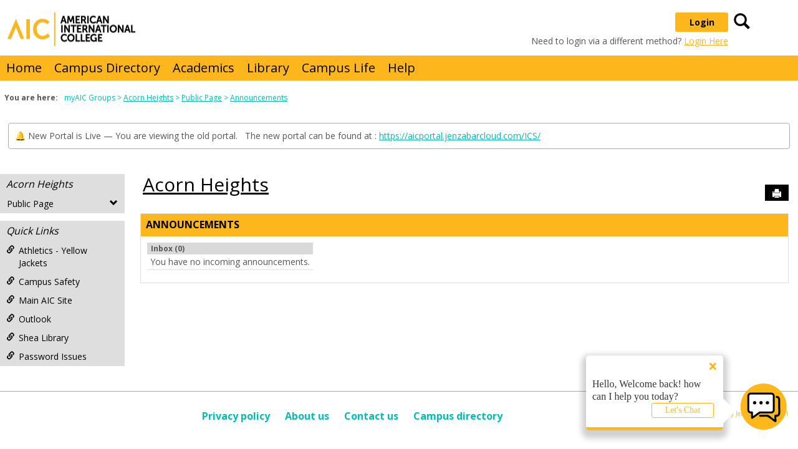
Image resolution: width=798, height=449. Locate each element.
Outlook (28, 319)
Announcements (258, 97)
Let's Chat (683, 410)
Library (268, 67)
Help (401, 67)
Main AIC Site (39, 300)
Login (702, 22)
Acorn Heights (148, 97)
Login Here (706, 41)
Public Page (201, 97)
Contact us (371, 416)
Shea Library (37, 338)
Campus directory (457, 416)
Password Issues (46, 356)
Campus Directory (107, 67)
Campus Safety (43, 281)
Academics (203, 67)
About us (307, 416)
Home (24, 67)
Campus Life (338, 67)
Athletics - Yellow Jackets (46, 256)
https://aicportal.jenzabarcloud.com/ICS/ (460, 136)
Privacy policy (236, 416)
